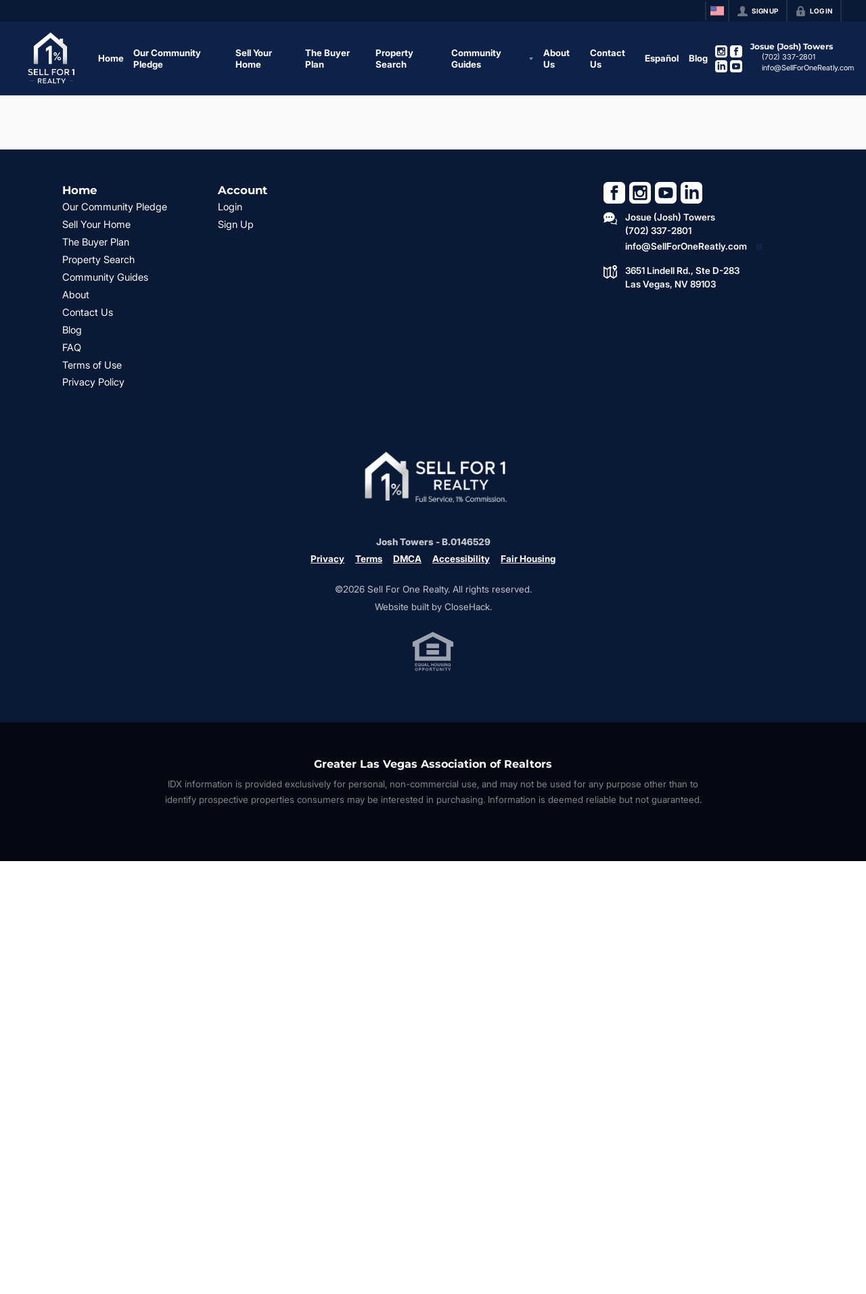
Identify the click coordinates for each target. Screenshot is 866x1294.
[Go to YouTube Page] (736, 66)
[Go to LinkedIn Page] (721, 66)
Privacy (327, 558)
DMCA (407, 558)
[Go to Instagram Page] (721, 51)
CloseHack (467, 606)
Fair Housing (528, 558)
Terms (368, 558)
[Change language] (717, 10)
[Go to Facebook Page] (736, 51)
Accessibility (461, 558)
